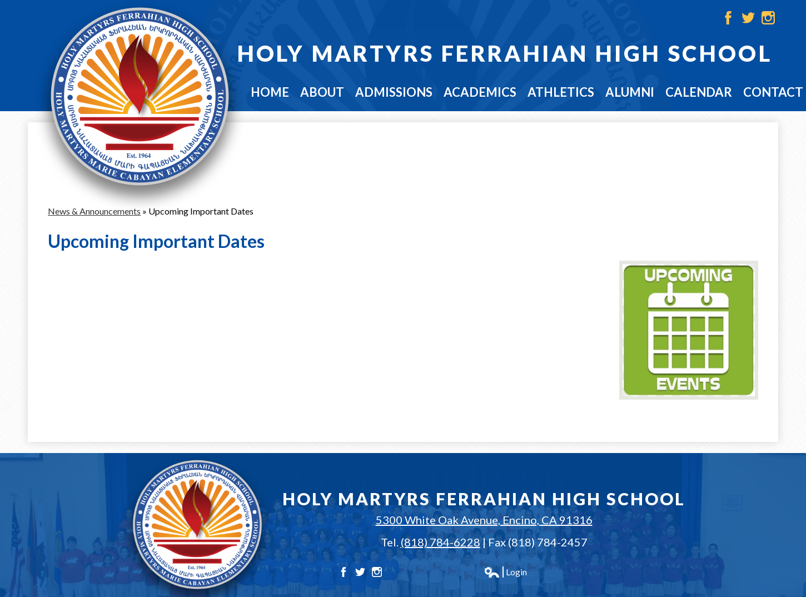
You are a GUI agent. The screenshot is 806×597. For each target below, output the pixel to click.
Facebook (728, 17)
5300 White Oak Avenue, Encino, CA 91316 (484, 519)
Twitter (748, 17)
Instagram (768, 17)
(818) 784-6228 (440, 542)
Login (505, 572)
